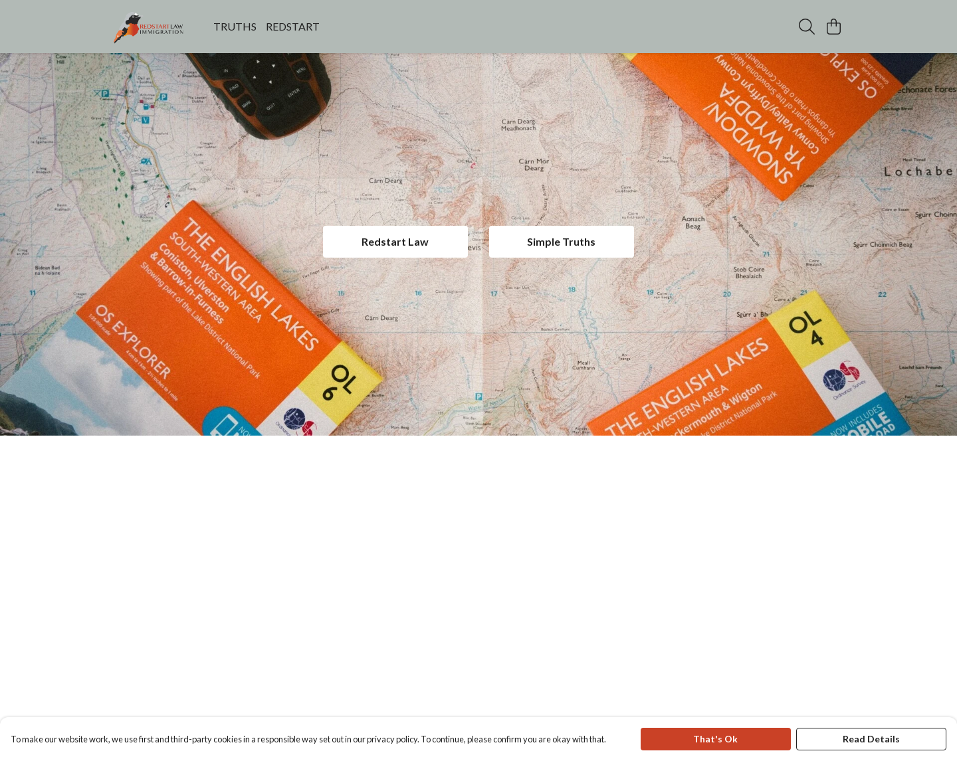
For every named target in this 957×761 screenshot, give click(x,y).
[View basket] (833, 26)
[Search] (807, 26)
